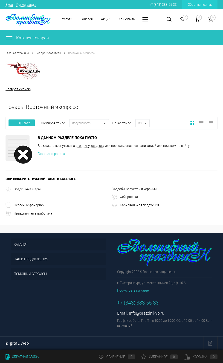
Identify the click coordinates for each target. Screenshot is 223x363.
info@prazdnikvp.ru (146, 313)
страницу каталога (90, 146)
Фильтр (21, 123)
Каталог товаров (27, 37)
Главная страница (51, 154)
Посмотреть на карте (133, 290)
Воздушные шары (23, 189)
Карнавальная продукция (135, 205)
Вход (9, 4)
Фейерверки (125, 197)
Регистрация (26, 4)
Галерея (87, 19)
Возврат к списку (18, 89)
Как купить (127, 19)
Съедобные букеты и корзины (134, 189)
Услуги (67, 19)
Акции (105, 19)
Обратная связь (200, 4)
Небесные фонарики (25, 205)
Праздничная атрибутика (29, 213)
